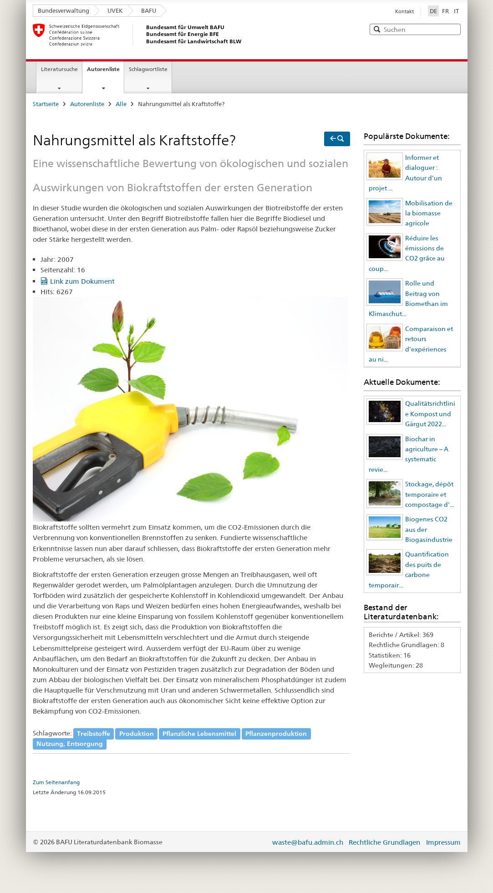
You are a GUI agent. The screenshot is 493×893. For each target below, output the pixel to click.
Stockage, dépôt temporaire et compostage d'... (429, 494)
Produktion (136, 733)
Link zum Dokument (82, 281)
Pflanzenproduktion (276, 733)
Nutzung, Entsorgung (69, 744)
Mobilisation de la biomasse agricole (428, 213)
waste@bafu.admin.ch (307, 842)
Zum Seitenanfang (56, 782)
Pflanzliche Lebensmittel (199, 733)
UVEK (115, 10)
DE (434, 10)
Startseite (46, 103)
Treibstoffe (93, 733)
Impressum (443, 842)
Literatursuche (59, 69)
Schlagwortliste (148, 69)
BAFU (148, 10)
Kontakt (404, 11)
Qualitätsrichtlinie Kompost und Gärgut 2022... (430, 414)
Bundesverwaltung (63, 10)
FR (445, 11)
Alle (121, 103)
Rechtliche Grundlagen (384, 842)
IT (456, 11)
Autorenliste (103, 69)
